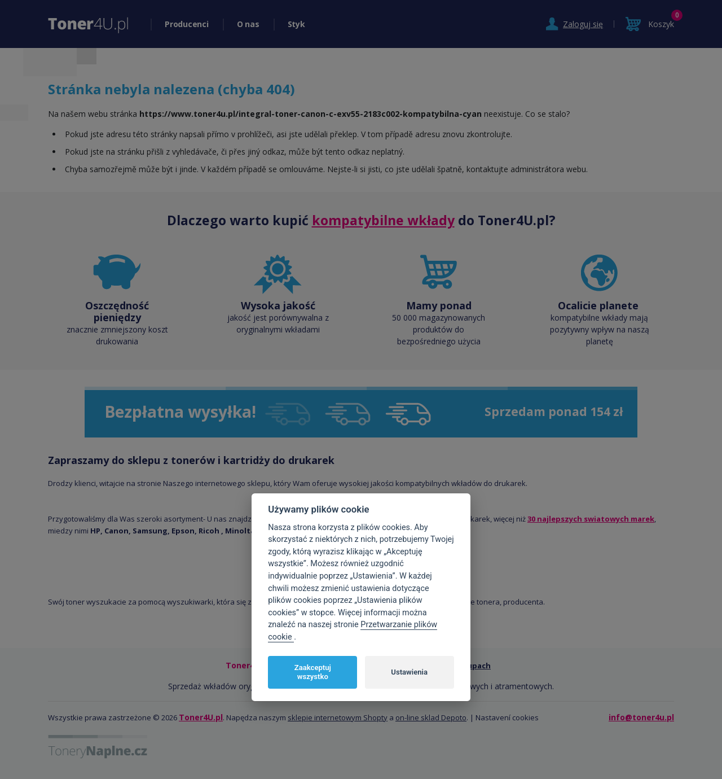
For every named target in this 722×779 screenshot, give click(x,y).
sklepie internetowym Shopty (338, 717)
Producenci (187, 24)
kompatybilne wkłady (383, 220)
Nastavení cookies (507, 717)
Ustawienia (409, 672)
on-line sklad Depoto (430, 717)
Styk (296, 24)
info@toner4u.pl (641, 717)
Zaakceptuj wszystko (312, 672)
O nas (248, 24)
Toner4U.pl (201, 717)
